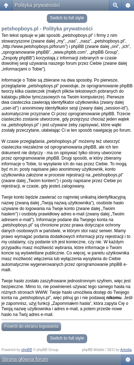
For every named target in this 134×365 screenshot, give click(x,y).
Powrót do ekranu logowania (31, 326)
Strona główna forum (25, 359)
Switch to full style (67, 17)
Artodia (126, 350)
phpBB (26, 350)
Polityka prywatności (37, 5)
